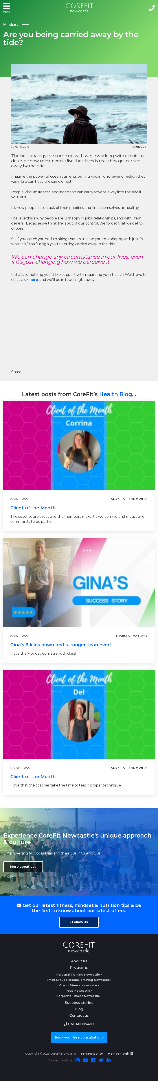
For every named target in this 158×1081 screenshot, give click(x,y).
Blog (79, 1009)
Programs (79, 967)
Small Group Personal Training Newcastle (78, 980)
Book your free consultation (79, 1037)
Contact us (79, 1015)
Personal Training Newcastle (78, 974)
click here (29, 280)
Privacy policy (92, 1053)
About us (79, 961)
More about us (23, 867)
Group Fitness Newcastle (78, 985)
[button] (6, 7)
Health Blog (115, 394)
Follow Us (79, 922)
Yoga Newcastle (78, 990)
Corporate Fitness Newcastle (78, 996)
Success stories (79, 1003)
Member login (120, 1053)
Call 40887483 (79, 1024)
